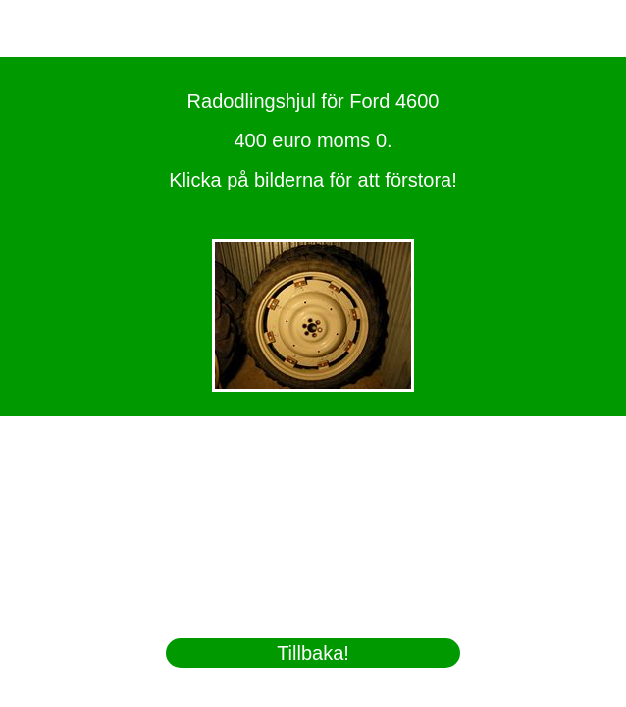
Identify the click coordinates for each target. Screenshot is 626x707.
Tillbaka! (313, 653)
